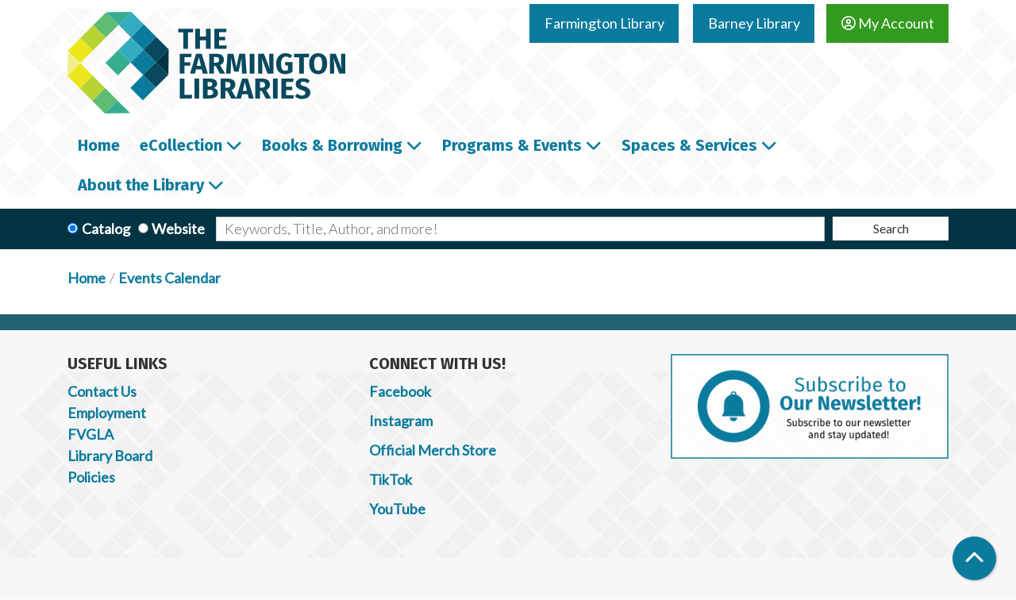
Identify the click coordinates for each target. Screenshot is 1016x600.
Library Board (109, 455)
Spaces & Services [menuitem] (689, 145)
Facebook (400, 391)
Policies (91, 477)
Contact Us (102, 391)
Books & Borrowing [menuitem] (332, 145)
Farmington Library (604, 23)
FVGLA (90, 434)
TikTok (390, 479)
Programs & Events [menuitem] (512, 145)
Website (178, 228)
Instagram (401, 420)
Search (891, 228)
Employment (106, 412)
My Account (887, 23)
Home (86, 278)
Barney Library (754, 23)
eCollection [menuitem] (181, 145)
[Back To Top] (974, 558)
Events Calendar (169, 278)
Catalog (106, 228)
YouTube (397, 508)
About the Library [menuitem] (141, 184)
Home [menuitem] (99, 145)
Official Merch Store (432, 450)
